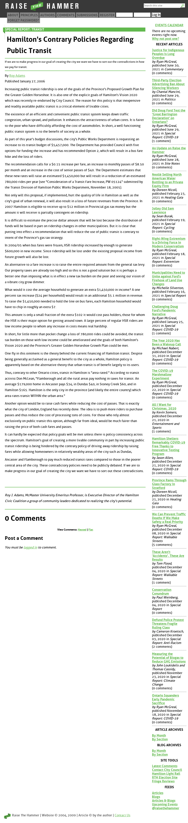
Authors (47, 15)
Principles (29, 15)
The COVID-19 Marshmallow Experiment (162, 374)
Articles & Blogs (163, 801)
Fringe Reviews (163, 781)
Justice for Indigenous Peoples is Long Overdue (168, 54)
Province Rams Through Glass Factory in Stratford (169, 484)
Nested (82, 529)
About (13, 15)
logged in (30, 547)
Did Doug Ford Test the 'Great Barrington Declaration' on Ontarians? (168, 116)
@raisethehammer (165, 808)
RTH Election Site (165, 777)
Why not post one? (165, 39)
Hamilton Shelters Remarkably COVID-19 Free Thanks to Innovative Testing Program (168, 446)
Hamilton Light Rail (166, 774)
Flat (90, 529)
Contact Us (122, 815)
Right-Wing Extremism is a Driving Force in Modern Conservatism (168, 242)
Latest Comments (164, 766)
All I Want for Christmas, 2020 (164, 406)
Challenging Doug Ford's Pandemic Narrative (165, 310)
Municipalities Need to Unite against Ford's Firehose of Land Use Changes (168, 278)
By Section (160, 739)
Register (107, 15)
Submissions (87, 15)
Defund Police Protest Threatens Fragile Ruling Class (168, 623)
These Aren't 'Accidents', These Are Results (168, 556)
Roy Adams (17, 76)
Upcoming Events (165, 804)
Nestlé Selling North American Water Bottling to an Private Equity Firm (167, 180)
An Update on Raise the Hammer (169, 150)
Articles (157, 793)
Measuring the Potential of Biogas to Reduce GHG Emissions (169, 657)
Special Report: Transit (24, 29)
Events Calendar (169, 25)
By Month (159, 735)
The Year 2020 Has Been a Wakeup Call (166, 342)
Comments (65, 15)
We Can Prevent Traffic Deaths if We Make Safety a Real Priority (169, 518)
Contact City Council (167, 770)
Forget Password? (23, 20)
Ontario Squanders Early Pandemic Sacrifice (165, 699)
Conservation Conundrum (161, 591)
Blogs (156, 797)
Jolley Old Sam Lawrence (163, 210)
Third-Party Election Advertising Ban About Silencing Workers (168, 84)
